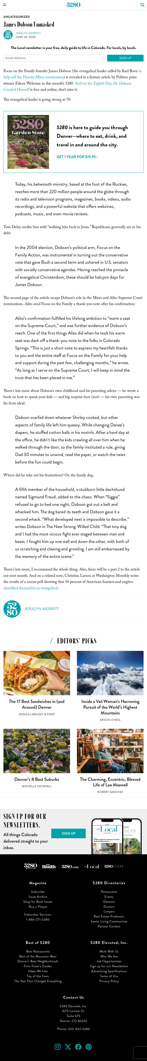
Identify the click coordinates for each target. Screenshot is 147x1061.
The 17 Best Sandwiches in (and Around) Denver (37, 704)
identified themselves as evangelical (30, 588)
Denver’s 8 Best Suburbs (36, 779)
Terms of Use (109, 976)
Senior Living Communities (109, 921)
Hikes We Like (38, 971)
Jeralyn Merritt (28, 33)
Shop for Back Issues (37, 901)
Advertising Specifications (109, 971)
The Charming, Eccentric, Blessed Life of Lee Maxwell (110, 782)
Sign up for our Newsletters (109, 966)
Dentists (109, 901)
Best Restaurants (38, 951)
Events (109, 897)
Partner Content (109, 926)
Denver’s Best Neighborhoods (37, 961)
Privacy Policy (109, 981)
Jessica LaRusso (31, 714)
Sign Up (125, 58)
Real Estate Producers (109, 916)
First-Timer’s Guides (38, 966)
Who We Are (109, 956)
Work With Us (109, 951)
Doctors (109, 906)
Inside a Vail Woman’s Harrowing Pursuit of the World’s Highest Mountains (110, 707)
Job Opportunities (109, 961)
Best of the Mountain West (37, 956)
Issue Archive (38, 897)
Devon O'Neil (110, 720)
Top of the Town (38, 976)
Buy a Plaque (38, 906)
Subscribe (38, 892)
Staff (51, 714)
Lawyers (109, 911)
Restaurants (109, 892)
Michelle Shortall (37, 786)
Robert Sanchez (110, 792)
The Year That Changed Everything (38, 981)
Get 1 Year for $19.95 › (77, 157)
